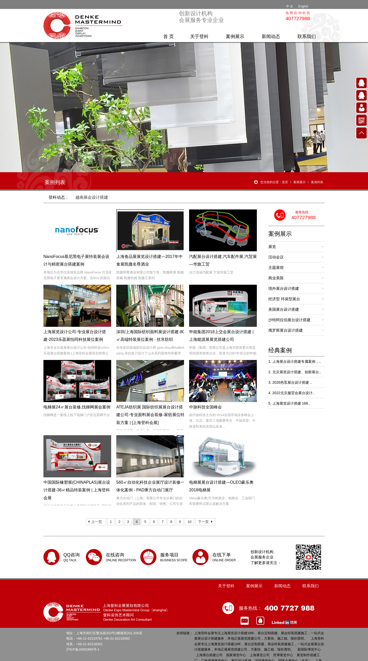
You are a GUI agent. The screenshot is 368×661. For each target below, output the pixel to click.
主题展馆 (276, 267)
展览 (272, 246)
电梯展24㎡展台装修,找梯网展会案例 (76, 407)
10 (190, 522)
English (303, 6)
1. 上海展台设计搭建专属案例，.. (294, 361)
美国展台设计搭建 (283, 309)
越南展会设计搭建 (91, 197)
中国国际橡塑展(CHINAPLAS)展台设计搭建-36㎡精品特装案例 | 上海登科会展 (76, 490)
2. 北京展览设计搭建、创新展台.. (294, 372)
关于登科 (199, 36)
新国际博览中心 (309, 649)
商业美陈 (276, 278)
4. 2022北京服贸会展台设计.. (291, 393)
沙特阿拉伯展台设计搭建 (289, 320)
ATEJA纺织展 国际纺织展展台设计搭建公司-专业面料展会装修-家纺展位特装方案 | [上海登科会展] (150, 415)
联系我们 (306, 36)
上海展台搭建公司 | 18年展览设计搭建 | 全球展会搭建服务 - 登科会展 (84, 25)
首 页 (168, 36)
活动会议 (276, 257)
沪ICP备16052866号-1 (82, 649)
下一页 (203, 522)
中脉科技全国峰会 (205, 407)
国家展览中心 (236, 655)
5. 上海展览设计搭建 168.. (289, 403)
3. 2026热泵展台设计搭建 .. (290, 382)
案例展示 (235, 36)
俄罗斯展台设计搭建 (285, 330)
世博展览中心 (283, 655)
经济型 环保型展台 (284, 299)
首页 (285, 182)
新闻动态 (271, 36)
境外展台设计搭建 (283, 288)
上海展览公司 (260, 655)
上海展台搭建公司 (209, 655)
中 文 (289, 6)
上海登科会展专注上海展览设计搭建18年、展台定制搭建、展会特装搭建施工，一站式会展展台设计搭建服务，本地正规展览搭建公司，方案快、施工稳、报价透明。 (259, 644)
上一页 (96, 522)
